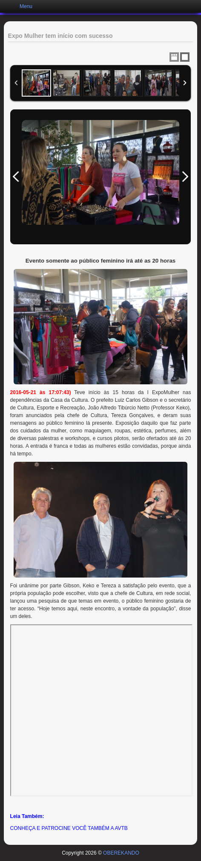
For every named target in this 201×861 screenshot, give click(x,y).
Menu (26, 6)
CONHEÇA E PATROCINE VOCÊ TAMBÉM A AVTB (69, 828)
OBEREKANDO (121, 853)
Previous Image (16, 176)
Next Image (185, 176)
